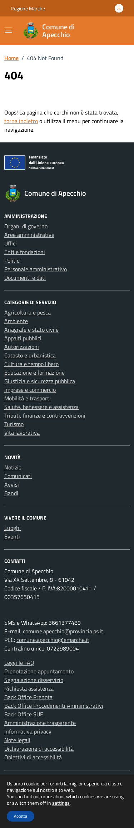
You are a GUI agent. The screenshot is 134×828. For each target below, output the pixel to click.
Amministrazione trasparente (40, 723)
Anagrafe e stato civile (31, 329)
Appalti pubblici (22, 338)
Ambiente (16, 321)
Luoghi (12, 527)
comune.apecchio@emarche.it (52, 639)
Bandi (11, 493)
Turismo (14, 424)
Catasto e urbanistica (30, 355)
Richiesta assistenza (29, 688)
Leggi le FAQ (19, 662)
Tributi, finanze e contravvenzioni (44, 415)
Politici (12, 260)
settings (61, 803)
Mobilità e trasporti (27, 398)
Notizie (12, 467)
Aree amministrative (29, 234)
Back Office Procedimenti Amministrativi (53, 705)
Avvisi (11, 484)
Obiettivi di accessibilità (33, 757)
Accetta (20, 816)
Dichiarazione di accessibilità (39, 748)
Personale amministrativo (35, 269)
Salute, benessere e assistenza (41, 407)
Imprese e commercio (30, 389)
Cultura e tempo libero (31, 364)
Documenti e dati (25, 277)
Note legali (17, 740)
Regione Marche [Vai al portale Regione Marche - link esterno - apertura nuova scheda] (28, 8)
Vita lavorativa (22, 432)
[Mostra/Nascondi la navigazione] (8, 30)
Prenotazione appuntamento (39, 671)
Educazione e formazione (34, 372)
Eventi (12, 536)
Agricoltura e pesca (27, 312)
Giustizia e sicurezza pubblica (39, 381)
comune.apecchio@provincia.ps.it (63, 631)
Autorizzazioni (21, 346)
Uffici (10, 243)
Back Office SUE (23, 714)
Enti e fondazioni (24, 252)
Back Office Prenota (28, 697)
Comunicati (18, 476)
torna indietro (21, 121)
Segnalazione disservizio (33, 680)
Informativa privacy (27, 731)
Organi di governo (26, 226)
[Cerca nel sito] (114, 30)
